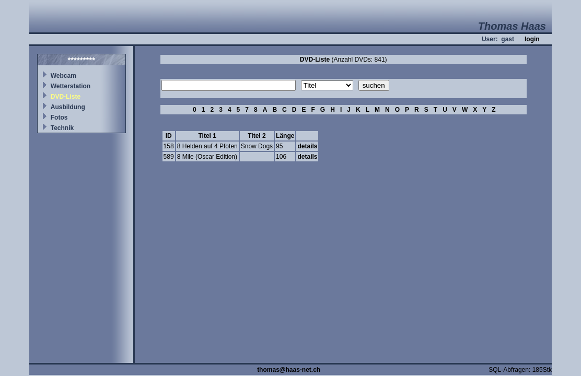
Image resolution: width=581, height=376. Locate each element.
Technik (62, 128)
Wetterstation (70, 86)
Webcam (63, 75)
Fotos (59, 117)
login (532, 39)
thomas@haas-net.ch (288, 369)
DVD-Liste (65, 96)
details (307, 146)
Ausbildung (68, 107)
